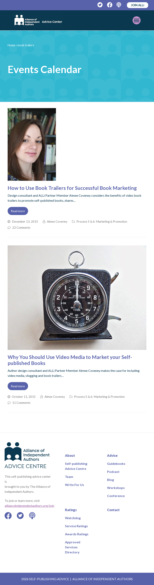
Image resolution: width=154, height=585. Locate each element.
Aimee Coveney (57, 221)
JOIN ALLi (137, 5)
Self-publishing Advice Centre (76, 466)
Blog (110, 480)
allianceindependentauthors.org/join (29, 505)
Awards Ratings (76, 534)
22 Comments (21, 227)
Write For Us (74, 485)
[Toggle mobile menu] (137, 20)
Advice (112, 455)
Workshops (116, 488)
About (70, 455)
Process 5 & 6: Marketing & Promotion (101, 221)
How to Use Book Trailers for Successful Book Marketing (72, 188)
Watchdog (73, 518)
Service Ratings (76, 526)
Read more (18, 211)
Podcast (113, 471)
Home (11, 45)
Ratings (71, 510)
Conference (116, 496)
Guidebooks (116, 463)
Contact (113, 510)
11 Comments (21, 402)
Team (69, 477)
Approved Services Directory (72, 547)
